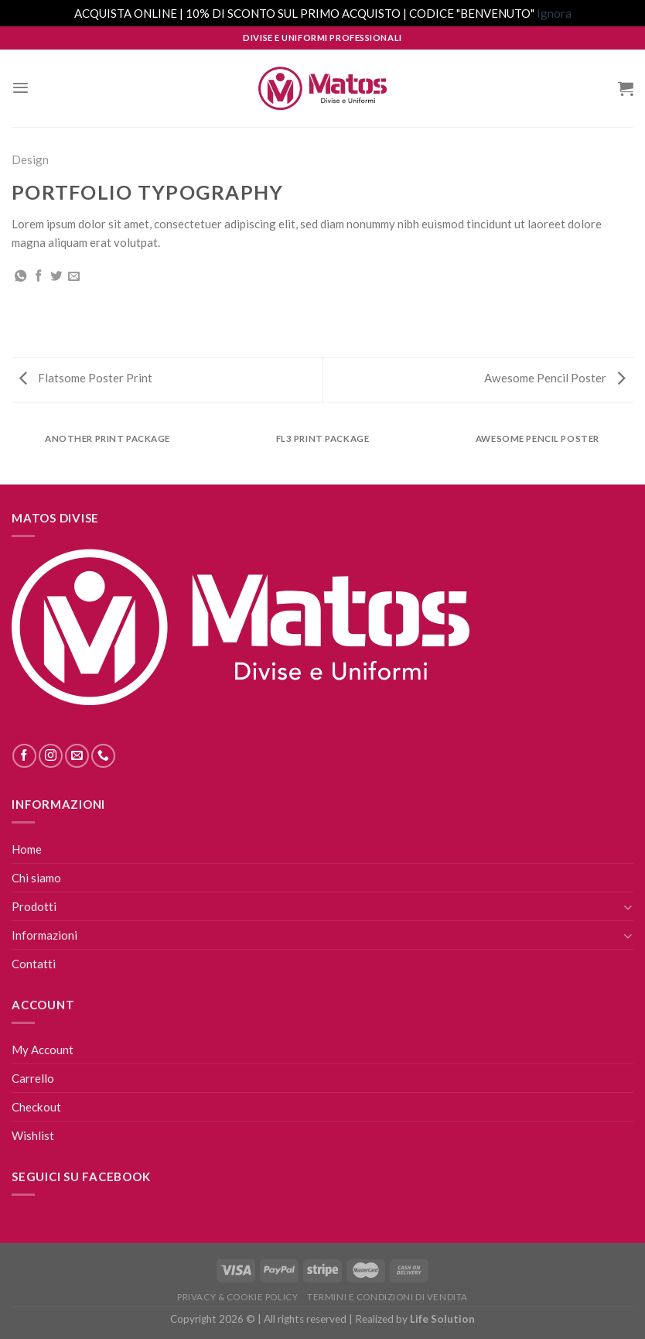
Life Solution (442, 1319)
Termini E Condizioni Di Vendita (387, 1297)
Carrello (33, 1078)
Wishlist (33, 1135)
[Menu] (20, 88)
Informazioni (44, 935)
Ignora (554, 13)
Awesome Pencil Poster (555, 378)
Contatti (34, 964)
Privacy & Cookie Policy (237, 1297)
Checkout (36, 1107)
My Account (42, 1049)
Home (27, 849)
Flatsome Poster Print (85, 378)
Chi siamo (36, 878)
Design (30, 159)
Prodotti (34, 906)
